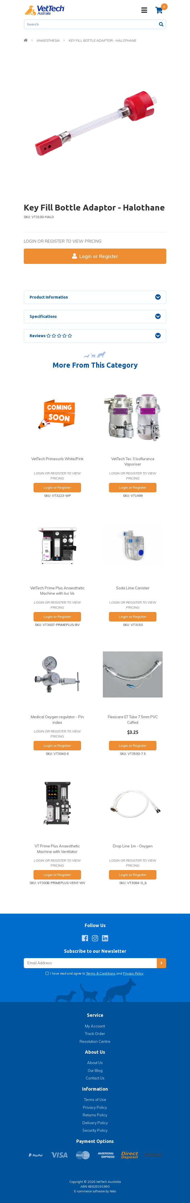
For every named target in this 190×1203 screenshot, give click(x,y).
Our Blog (95, 1070)
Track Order (95, 1033)
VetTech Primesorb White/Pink (57, 459)
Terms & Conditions (101, 973)
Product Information (49, 297)
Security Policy (95, 1130)
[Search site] (161, 24)
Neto (113, 1191)
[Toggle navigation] (144, 10)
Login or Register (95, 256)
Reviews (51, 336)
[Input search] (90, 24)
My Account (95, 1026)
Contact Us (95, 1078)
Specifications (43, 316)
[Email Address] (90, 963)
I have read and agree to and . (96, 973)
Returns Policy (95, 1115)
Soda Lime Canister (132, 588)
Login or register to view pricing (62, 241)
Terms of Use (95, 1099)
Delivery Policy (95, 1123)
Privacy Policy (133, 973)
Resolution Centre (95, 1041)
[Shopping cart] (159, 10)
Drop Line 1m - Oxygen (133, 846)
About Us (95, 1062)
